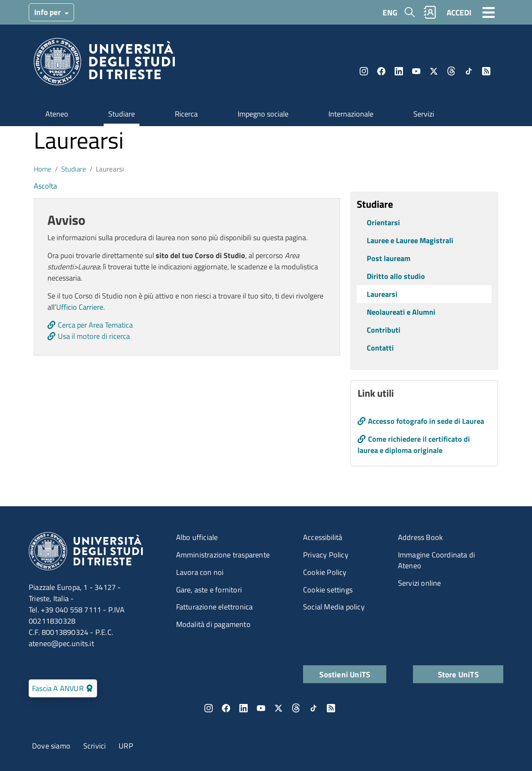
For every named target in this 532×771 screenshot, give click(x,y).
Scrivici (94, 745)
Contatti (380, 347)
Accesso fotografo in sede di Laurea (426, 421)
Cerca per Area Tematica (95, 325)
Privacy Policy (325, 554)
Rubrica (430, 12)
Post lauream (388, 258)
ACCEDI (459, 12)
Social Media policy (334, 606)
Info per (48, 12)
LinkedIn (398, 71)
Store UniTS (458, 674)
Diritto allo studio (396, 276)
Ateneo (56, 113)
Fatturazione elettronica (214, 606)
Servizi (423, 113)
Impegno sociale (263, 113)
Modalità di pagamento (213, 624)
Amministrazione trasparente (223, 554)
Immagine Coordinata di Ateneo (436, 560)
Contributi (383, 330)
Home (43, 169)
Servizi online (419, 583)
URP (126, 745)
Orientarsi (383, 222)
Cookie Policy (325, 572)
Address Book (420, 537)
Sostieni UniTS (344, 674)
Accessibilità (323, 537)
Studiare (121, 113)
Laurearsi (382, 294)
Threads (451, 71)
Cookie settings (328, 589)
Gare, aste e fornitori (209, 589)
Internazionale (350, 113)
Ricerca (186, 113)
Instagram (363, 71)
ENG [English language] (390, 12)
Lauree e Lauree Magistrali (410, 240)
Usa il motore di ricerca (94, 336)
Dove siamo (51, 745)
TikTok (468, 71)
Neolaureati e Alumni (401, 312)
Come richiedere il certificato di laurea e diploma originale (414, 444)
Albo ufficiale (197, 537)
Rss (486, 71)
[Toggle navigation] (489, 12)
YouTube (416, 71)
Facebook (381, 71)
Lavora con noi (200, 572)
